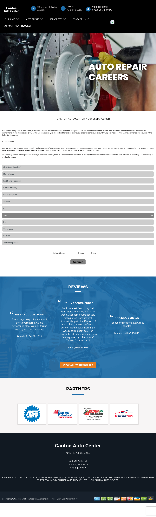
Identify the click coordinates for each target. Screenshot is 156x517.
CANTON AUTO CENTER (71, 118)
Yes (82, 253)
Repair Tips (55, 19)
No (95, 253)
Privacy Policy (71, 512)
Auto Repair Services (78, 466)
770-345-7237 (74, 9)
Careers (105, 118)
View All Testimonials (78, 378)
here (56, 155)
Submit (78, 262)
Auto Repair (32, 19)
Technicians (9, 141)
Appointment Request (17, 25)
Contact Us (79, 19)
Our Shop (9, 19)
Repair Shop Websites (27, 512)
